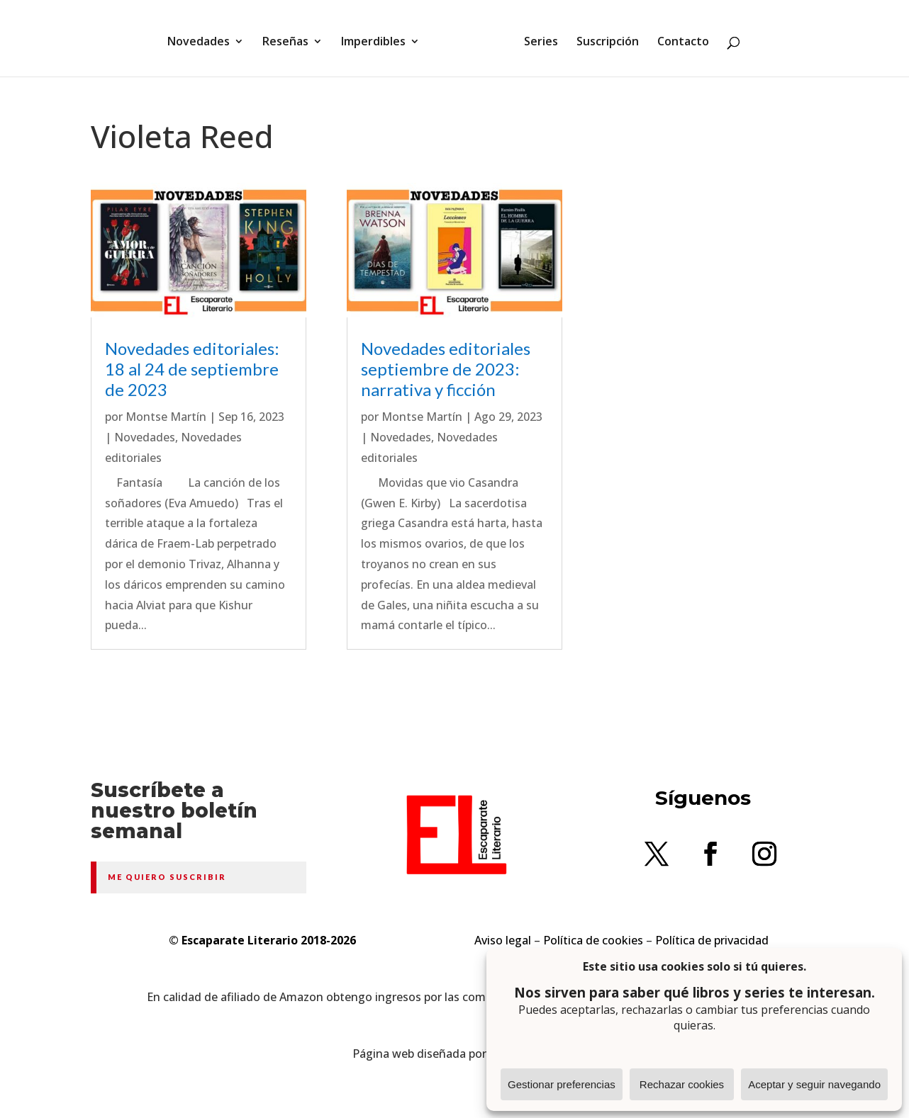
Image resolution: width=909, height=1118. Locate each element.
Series (536, 37)
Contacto (678, 37)
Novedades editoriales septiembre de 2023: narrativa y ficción (445, 369)
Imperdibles (378, 37)
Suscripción (602, 37)
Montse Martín (166, 416)
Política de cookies (593, 940)
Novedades (203, 37)
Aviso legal (502, 940)
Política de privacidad (712, 940)
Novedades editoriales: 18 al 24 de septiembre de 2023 (192, 369)
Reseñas (290, 37)
